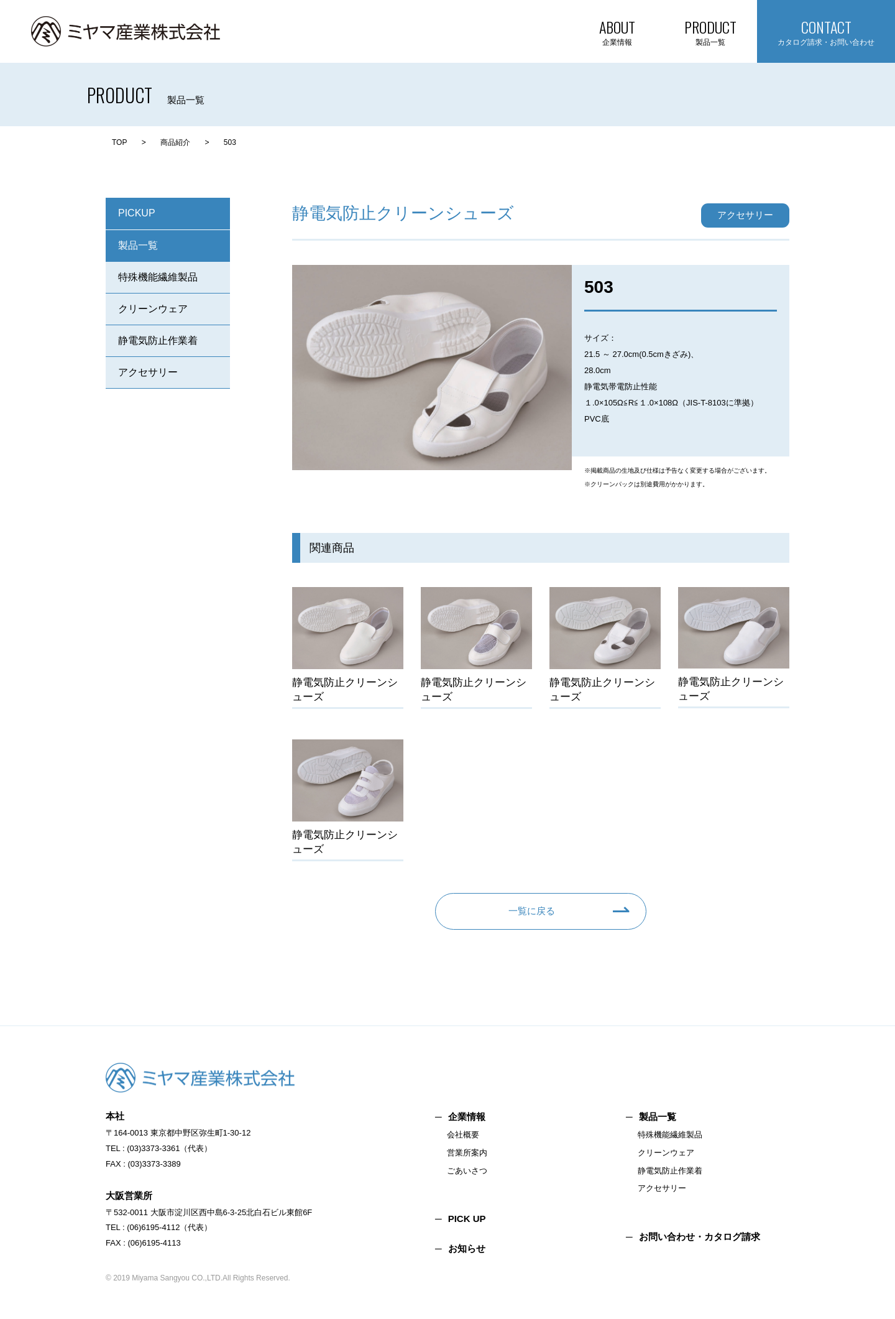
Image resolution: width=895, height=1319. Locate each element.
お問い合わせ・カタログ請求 (699, 1236)
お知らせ (466, 1248)
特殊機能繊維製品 (158, 277)
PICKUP (136, 213)
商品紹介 (175, 142)
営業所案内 (467, 1152)
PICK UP (467, 1218)
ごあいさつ (467, 1170)
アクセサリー (148, 372)
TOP (119, 142)
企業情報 (466, 1116)
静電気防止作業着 (158, 340)
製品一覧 (138, 245)
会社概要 (463, 1134)
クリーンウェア (153, 308)
